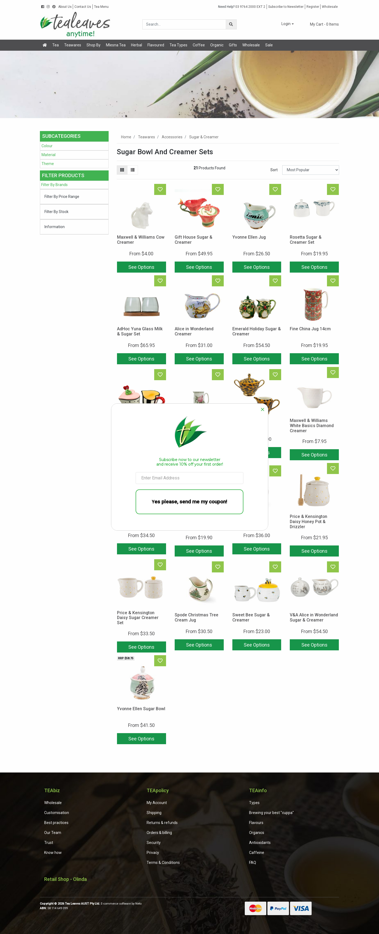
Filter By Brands (54, 185)
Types (254, 803)
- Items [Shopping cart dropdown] (321, 24)
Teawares (72, 45)
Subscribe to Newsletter (286, 7)
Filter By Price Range (61, 196)
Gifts (233, 45)
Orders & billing (159, 832)
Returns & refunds (162, 822)
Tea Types (178, 45)
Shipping (154, 813)
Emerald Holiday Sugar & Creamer (256, 331)
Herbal (136, 45)
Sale (269, 45)
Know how (53, 852)
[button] (284, 24)
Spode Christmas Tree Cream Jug (196, 617)
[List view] (132, 170)
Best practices (56, 822)
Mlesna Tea (116, 45)
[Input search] (184, 24)
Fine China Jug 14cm (310, 328)
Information (54, 227)
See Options (141, 267)
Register (312, 7)
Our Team (52, 832)
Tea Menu (101, 7)
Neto (138, 903)
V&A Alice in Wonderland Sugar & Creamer (314, 617)
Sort (274, 170)
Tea (55, 45)
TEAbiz (52, 790)
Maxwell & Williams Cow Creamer (140, 240)
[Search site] (231, 24)
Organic (216, 45)
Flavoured (155, 45)
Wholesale (330, 7)
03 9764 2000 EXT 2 (241, 7)
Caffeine (256, 852)
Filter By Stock (56, 212)
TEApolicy (158, 790)
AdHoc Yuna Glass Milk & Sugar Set (140, 331)
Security (154, 842)
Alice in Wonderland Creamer (194, 331)
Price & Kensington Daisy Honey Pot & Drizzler (308, 521)
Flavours (256, 822)
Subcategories (61, 136)
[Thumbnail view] (122, 170)
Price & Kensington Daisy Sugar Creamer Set (138, 618)
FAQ (252, 862)
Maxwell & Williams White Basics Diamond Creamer (312, 425)
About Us (65, 7)
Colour (47, 146)
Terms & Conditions (163, 862)
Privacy (153, 852)
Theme (48, 164)
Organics (256, 832)
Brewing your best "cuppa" (271, 813)
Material (49, 155)
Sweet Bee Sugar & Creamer (251, 617)
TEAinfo (258, 790)
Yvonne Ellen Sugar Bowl (141, 708)
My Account (157, 803)
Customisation (56, 813)
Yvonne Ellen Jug (249, 237)
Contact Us (82, 7)
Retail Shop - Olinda (65, 879)
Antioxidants (260, 842)
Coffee (199, 45)
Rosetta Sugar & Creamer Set (306, 240)
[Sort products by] (310, 170)
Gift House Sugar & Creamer (193, 240)
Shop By (94, 45)
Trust (48, 842)
